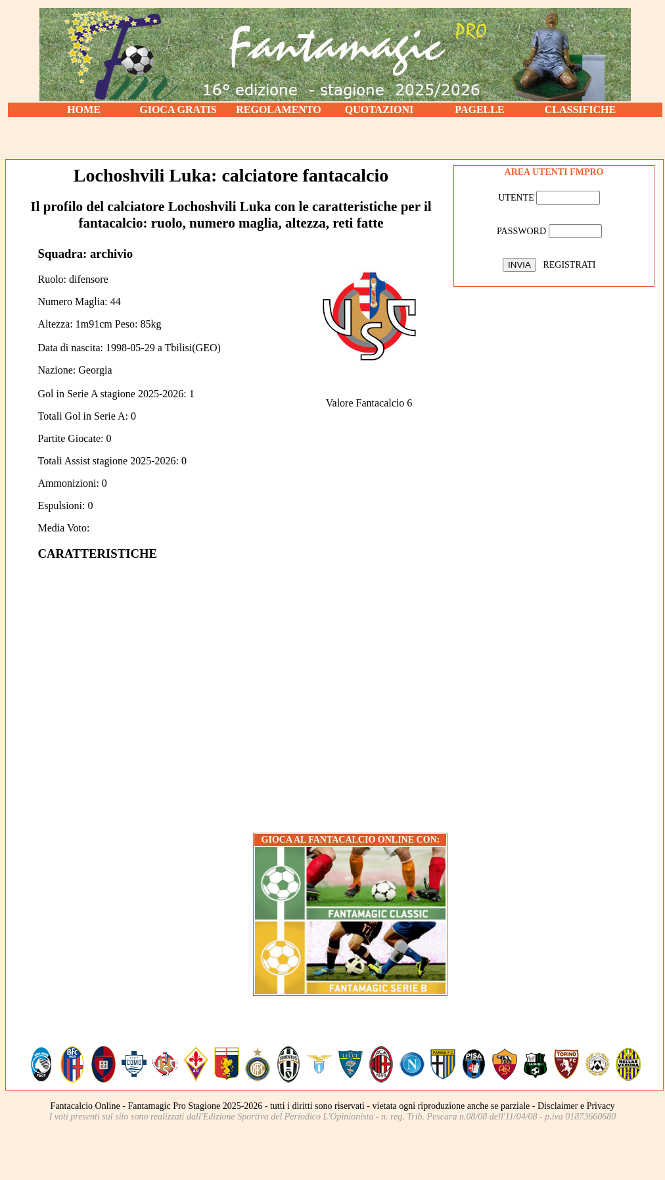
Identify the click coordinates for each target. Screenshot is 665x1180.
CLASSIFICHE (580, 109)
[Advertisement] (335, 138)
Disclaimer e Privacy (576, 1106)
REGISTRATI (569, 265)
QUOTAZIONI (379, 109)
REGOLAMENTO (278, 109)
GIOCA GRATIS (178, 109)
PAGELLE (479, 109)
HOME (84, 109)
